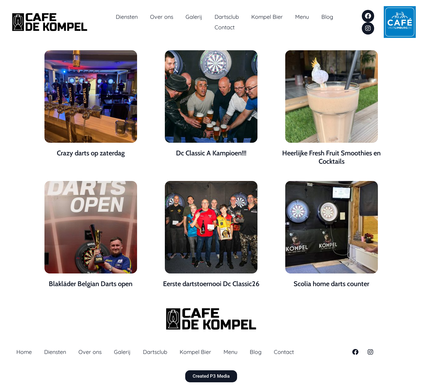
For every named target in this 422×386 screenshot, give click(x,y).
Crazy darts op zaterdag (91, 153)
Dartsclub (227, 16)
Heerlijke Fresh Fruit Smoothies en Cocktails (331, 157)
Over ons (161, 16)
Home (24, 351)
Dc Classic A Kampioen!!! (211, 153)
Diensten (127, 16)
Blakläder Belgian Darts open (90, 284)
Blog (327, 16)
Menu (302, 16)
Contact (225, 27)
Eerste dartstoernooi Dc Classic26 (211, 284)
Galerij (194, 16)
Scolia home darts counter (331, 284)
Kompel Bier (267, 16)
